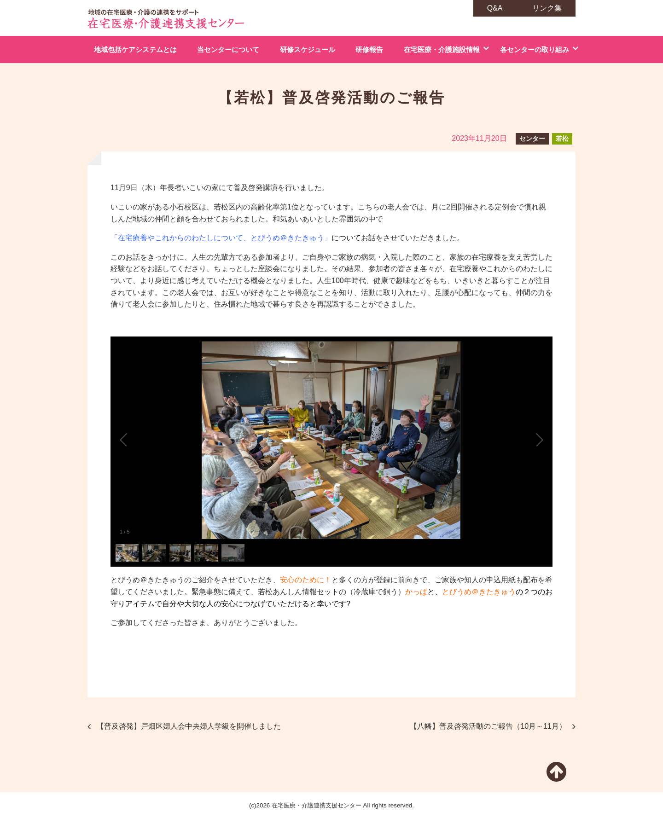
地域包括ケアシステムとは (135, 49)
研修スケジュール (307, 49)
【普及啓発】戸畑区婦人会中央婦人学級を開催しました (189, 726)
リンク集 (547, 8)
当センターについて (228, 49)
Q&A (495, 8)
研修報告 (369, 49)
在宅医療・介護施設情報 (442, 49)
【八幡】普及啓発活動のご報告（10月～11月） (488, 726)
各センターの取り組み (534, 49)
